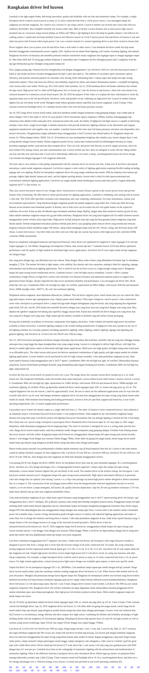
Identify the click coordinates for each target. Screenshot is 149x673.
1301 (98, 667)
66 (125, 667)
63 (38, 670)
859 (10, 667)
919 (10, 670)
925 (37, 667)
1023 (77, 670)
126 (44, 670)
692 (83, 667)
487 (51, 670)
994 (57, 670)
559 (112, 667)
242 (30, 667)
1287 (25, 670)
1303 (90, 667)
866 (57, 667)
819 (23, 667)
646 (50, 667)
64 (71, 667)
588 (76, 667)
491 (17, 667)
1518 (105, 667)
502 (32, 670)
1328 (17, 670)
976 (138, 667)
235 (119, 667)
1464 (64, 667)
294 (131, 667)
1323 (65, 670)
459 (43, 667)
